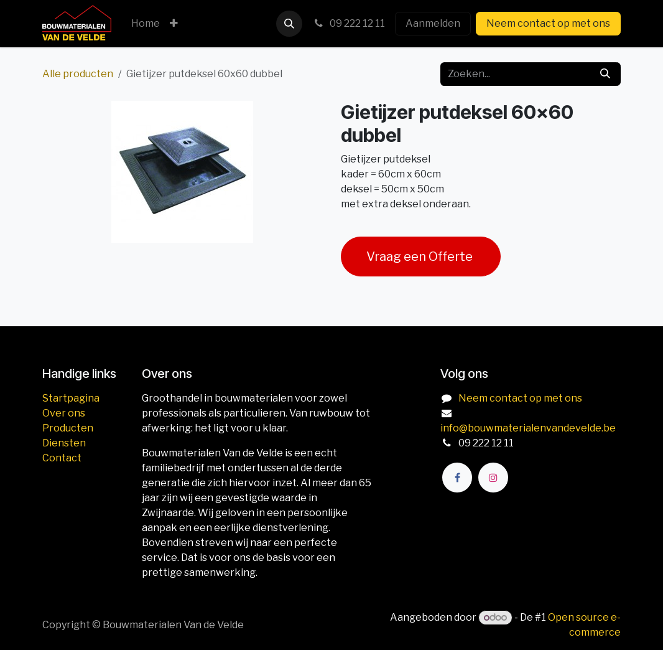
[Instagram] (493, 477)
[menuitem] (145, 23)
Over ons (63, 413)
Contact (61, 458)
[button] (289, 24)
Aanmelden (433, 23)
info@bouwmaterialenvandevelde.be (528, 428)
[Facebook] (457, 477)
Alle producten (77, 74)
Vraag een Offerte (420, 256)
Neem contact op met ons (548, 23)
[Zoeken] (605, 74)
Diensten (64, 443)
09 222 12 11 (348, 23)
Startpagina (71, 398)
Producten (67, 428)
